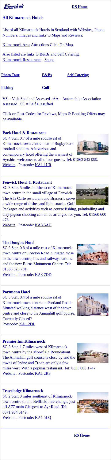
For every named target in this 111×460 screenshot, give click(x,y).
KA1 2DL (27, 324)
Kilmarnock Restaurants (22, 59)
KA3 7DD (43, 274)
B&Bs (47, 75)
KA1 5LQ (43, 417)
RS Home (80, 7)
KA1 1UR (43, 165)
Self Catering (78, 75)
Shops (49, 59)
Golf (45, 87)
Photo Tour (10, 75)
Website (9, 165)
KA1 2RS (43, 373)
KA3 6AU (43, 225)
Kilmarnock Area (16, 44)
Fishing (7, 87)
